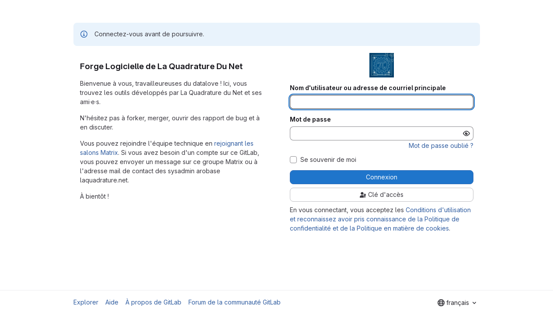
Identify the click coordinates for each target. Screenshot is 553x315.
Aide (111, 302)
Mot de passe (310, 119)
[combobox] (457, 303)
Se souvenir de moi (328, 159)
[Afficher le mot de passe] (466, 133)
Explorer (85, 302)
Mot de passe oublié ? (441, 145)
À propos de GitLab (153, 302)
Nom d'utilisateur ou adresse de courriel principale (368, 87)
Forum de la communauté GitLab (234, 302)
